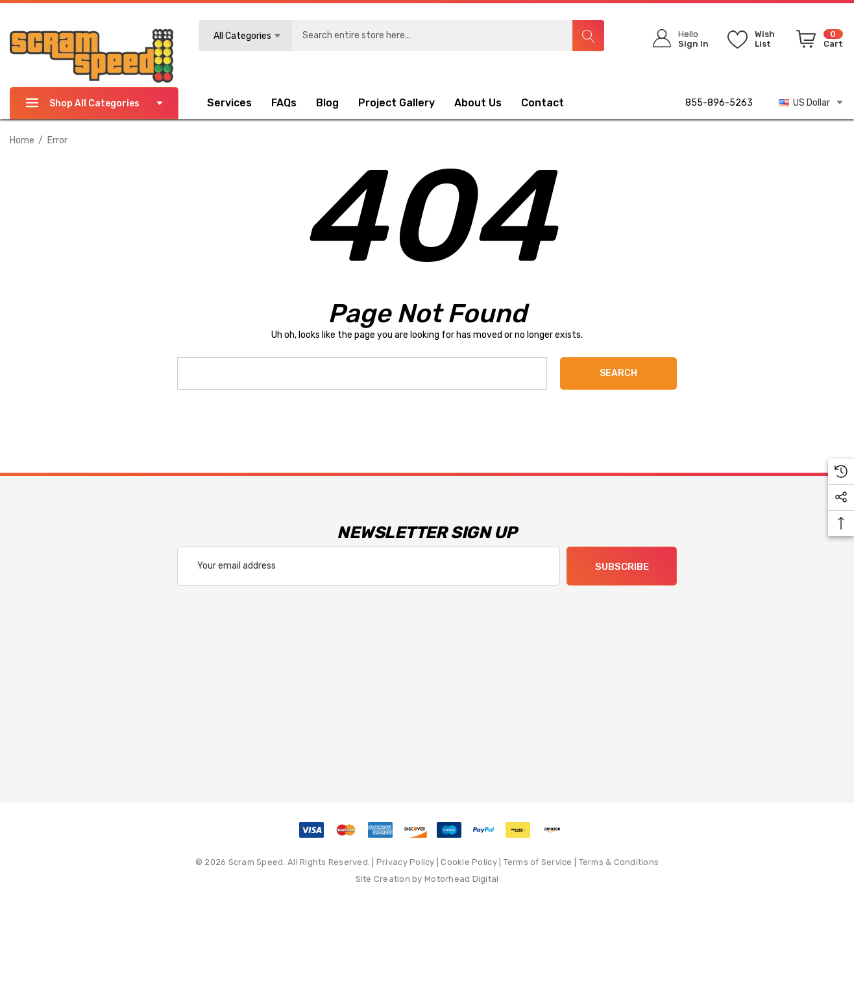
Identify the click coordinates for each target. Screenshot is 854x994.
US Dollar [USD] (811, 102)
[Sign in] (676, 38)
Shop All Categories (94, 102)
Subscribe (622, 567)
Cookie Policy (468, 862)
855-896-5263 (719, 102)
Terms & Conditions (619, 862)
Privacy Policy (405, 862)
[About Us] (478, 104)
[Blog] (327, 104)
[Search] (588, 35)
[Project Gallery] (406, 103)
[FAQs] (293, 103)
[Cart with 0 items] (817, 41)
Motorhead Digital (461, 879)
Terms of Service (538, 862)
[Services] (229, 104)
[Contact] (552, 103)
